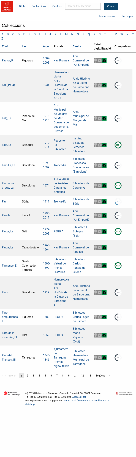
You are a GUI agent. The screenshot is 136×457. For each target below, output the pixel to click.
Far (4, 201)
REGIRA (58, 231)
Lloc (24, 46)
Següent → (102, 375)
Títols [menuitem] (22, 6)
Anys (46, 46)
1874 (46, 185)
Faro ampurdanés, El (10, 317)
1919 (46, 292)
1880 (46, 317)
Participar (127, 16)
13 (89, 375)
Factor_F (7, 60)
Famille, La (8, 165)
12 (82, 375)
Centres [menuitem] (57, 6)
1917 (46, 201)
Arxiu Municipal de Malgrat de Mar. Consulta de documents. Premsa (61, 118)
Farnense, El (9, 265)
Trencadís (60, 165)
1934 (46, 85)
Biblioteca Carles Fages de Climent (81, 317)
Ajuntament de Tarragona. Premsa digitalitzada (61, 357)
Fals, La (7, 145)
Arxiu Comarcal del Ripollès (81, 247)
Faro (5, 292)
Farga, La (7, 231)
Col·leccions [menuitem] (39, 6)
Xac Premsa (61, 60)
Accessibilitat (79, 397)
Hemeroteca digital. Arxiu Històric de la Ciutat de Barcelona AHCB (61, 85)
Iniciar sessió (107, 16)
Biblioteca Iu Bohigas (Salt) (80, 231)
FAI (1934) (8, 85)
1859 (46, 335)
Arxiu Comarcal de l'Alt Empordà (81, 60)
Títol (5, 46)
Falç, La (7, 118)
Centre (77, 46)
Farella (6, 215)
